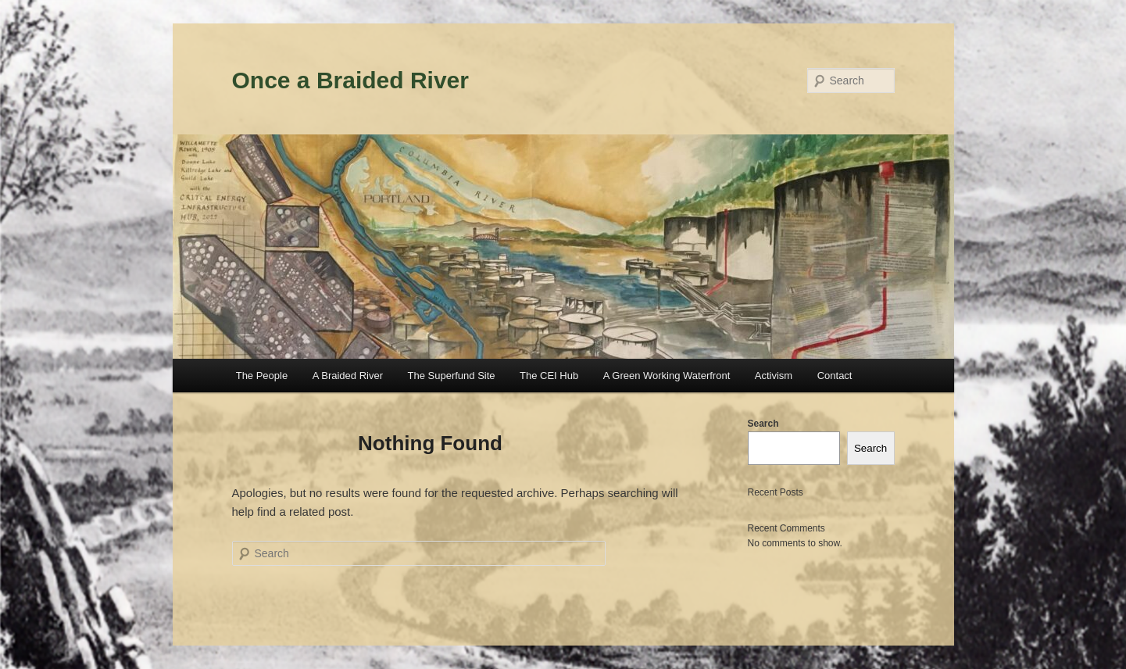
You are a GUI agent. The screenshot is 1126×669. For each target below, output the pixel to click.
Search (763, 423)
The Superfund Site (451, 375)
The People (262, 375)
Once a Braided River (350, 80)
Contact (835, 375)
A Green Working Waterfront (667, 375)
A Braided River (348, 375)
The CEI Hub (549, 375)
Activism (773, 375)
